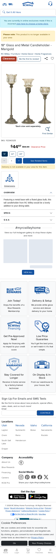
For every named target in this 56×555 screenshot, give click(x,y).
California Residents (29, 511)
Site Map (42, 514)
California (46, 425)
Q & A (6, 220)
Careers (5, 477)
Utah (4, 425)
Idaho (33, 425)
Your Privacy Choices (41, 543)
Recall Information (17, 508)
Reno (18, 435)
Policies (48, 508)
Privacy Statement (13, 511)
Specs (7, 213)
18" (4, 154)
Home (6, 508)
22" (12, 154)
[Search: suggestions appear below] (28, 12)
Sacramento (46, 430)
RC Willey (5, 54)
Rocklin (44, 435)
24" (20, 154)
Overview (9, 192)
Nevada (20, 425)
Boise (33, 430)
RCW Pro (6, 483)
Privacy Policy (37, 537)
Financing (6, 472)
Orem (4, 435)
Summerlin (20, 430)
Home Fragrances (43, 54)
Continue (45, 413)
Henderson (21, 440)
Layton (5, 430)
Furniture (15, 54)
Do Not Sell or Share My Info (24, 514)
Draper (5, 448)
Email (4, 409)
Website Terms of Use (35, 508)
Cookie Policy (44, 511)
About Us (6, 462)
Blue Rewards (8, 467)
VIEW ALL (28, 272)
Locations (7, 421)
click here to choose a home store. (32, 24)
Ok (14, 543)
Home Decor (27, 54)
